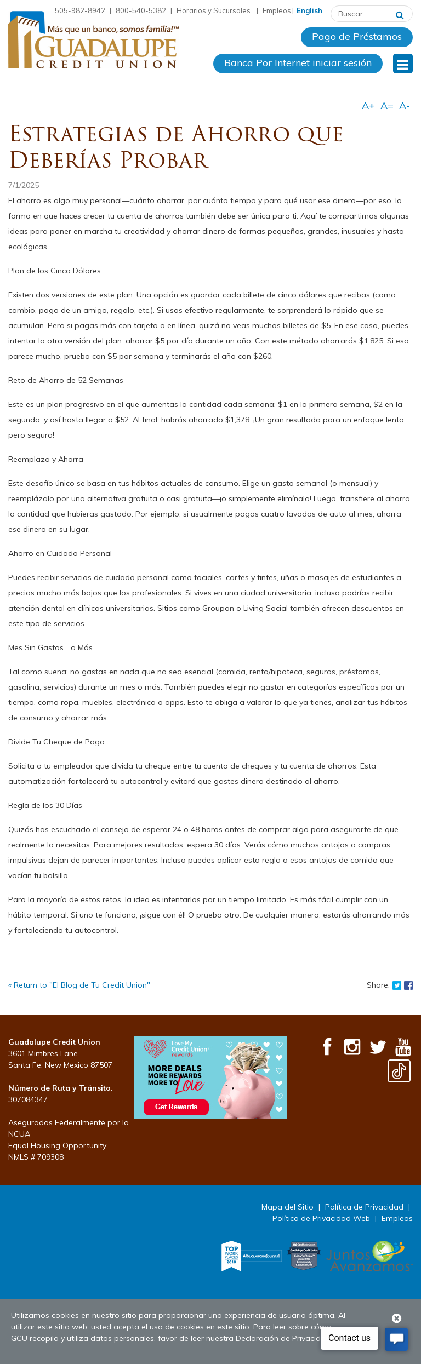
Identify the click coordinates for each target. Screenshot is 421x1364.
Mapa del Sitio (287, 1207)
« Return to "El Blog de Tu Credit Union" (79, 985)
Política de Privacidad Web (321, 1218)
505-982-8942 (80, 10)
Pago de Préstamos (357, 36)
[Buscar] (400, 13)
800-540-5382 (141, 10)
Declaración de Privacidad (283, 1338)
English (309, 10)
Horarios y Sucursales (214, 10)
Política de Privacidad (364, 1207)
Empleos (277, 10)
